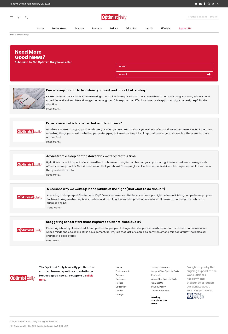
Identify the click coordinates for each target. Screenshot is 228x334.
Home (40, 28)
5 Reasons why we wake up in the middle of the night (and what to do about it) (106, 189)
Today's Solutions (160, 267)
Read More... (53, 109)
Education (131, 28)
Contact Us (157, 282)
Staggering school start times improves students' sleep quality (93, 222)
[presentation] (134, 56)
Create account (197, 16)
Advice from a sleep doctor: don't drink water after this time (91, 156)
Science (79, 28)
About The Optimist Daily (164, 279)
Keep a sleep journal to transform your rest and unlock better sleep (96, 90)
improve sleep (23, 35)
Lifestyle (165, 28)
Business (97, 28)
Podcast (155, 275)
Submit (209, 74)
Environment (59, 28)
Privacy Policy (158, 286)
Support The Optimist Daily (165, 271)
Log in (213, 16)
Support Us (185, 28)
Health (149, 28)
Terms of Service (160, 290)
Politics (114, 28)
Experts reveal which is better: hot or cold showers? (84, 123)
